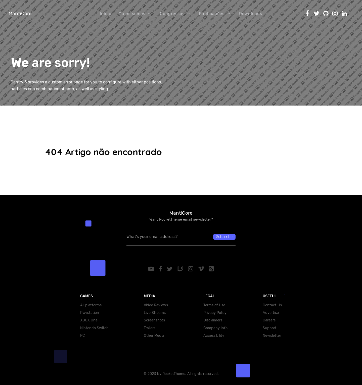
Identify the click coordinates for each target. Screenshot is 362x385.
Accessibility (213, 335)
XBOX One (89, 320)
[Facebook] (161, 268)
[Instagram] (191, 268)
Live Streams (155, 313)
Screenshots (154, 320)
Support (270, 328)
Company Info (215, 328)
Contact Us (272, 305)
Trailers (149, 328)
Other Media (154, 335)
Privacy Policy (215, 313)
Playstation (89, 313)
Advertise (271, 313)
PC (82, 335)
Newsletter (272, 335)
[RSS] (211, 268)
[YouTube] (151, 268)
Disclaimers (212, 320)
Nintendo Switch (94, 328)
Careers (269, 320)
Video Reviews (156, 305)
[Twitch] (181, 268)
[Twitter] (170, 268)
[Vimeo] (201, 268)
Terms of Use (214, 305)
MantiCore (20, 13)
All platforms (91, 305)
